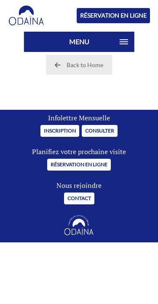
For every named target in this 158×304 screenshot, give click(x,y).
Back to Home (79, 64)
